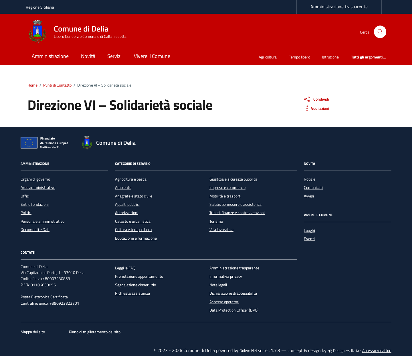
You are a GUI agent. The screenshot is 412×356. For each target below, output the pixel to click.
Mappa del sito (33, 332)
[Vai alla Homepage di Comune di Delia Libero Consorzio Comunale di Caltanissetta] (79, 32)
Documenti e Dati (35, 229)
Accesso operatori (224, 302)
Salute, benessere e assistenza (235, 204)
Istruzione (330, 57)
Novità (88, 56)
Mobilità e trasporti (225, 196)
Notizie (309, 179)
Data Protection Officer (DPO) (234, 310)
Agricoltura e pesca (130, 179)
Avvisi (309, 196)
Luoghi (309, 230)
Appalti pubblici (127, 204)
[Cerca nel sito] (380, 32)
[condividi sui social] (316, 99)
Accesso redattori (376, 350)
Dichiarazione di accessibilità (233, 293)
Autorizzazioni (126, 213)
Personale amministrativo (42, 221)
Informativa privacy (225, 276)
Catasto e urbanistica (132, 221)
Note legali (218, 285)
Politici (26, 213)
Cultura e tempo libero (133, 229)
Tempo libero (299, 57)
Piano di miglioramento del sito (94, 332)
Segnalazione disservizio (135, 285)
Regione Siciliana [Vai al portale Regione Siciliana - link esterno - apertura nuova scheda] (40, 7)
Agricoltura (268, 57)
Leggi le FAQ (125, 268)
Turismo (216, 221)
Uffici (25, 196)
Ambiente (123, 187)
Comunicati (313, 187)
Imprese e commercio (227, 187)
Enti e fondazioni (35, 204)
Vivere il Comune (152, 56)
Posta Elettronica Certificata (44, 297)
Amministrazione (50, 56)
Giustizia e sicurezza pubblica (233, 179)
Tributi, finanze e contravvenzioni (237, 213)
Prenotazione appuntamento (139, 276)
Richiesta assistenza (132, 293)
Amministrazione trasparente (339, 6)
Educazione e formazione (136, 238)
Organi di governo (35, 179)
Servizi (114, 56)
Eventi (309, 239)
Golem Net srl (250, 350)
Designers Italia (343, 350)
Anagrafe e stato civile (133, 196)
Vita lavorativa (221, 229)
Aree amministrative (38, 187)
